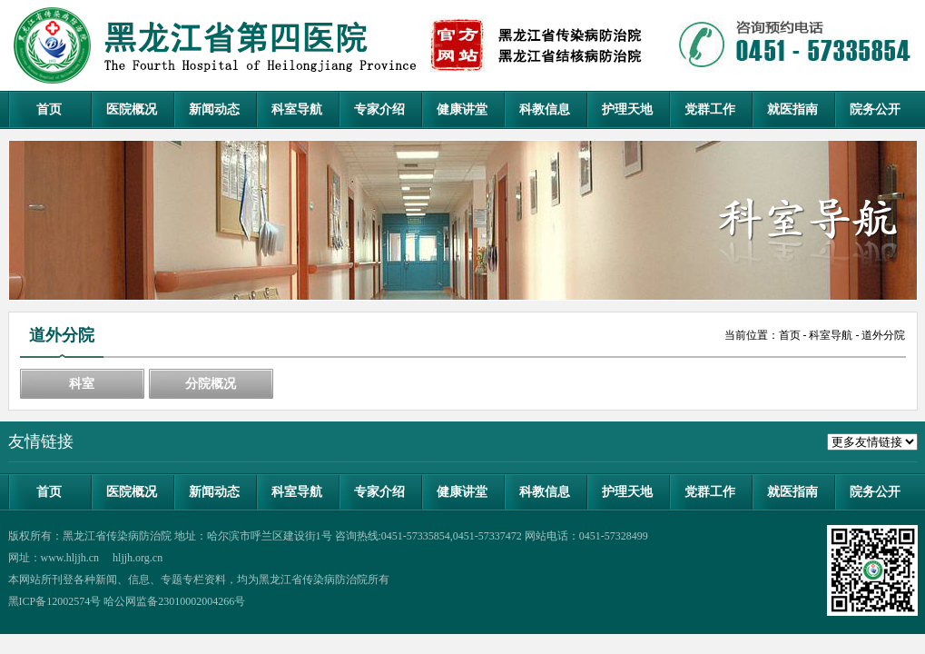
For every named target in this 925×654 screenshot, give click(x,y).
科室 (81, 384)
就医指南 (792, 109)
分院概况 (210, 384)
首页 (49, 109)
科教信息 (544, 109)
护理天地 (627, 109)
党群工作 (709, 109)
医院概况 (131, 109)
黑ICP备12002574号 (55, 601)
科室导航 (296, 109)
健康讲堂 (462, 109)
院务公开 (875, 109)
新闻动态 (214, 109)
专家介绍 (379, 109)
